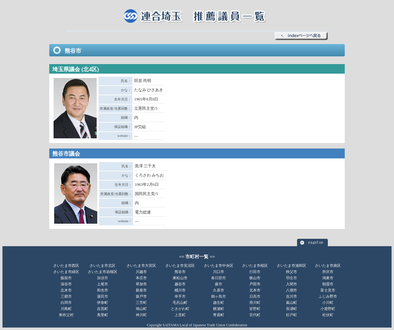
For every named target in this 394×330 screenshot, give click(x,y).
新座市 (141, 290)
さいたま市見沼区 (180, 265)
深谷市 (66, 284)
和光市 (102, 290)
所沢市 (327, 272)
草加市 (141, 284)
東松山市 (180, 278)
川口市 (218, 272)
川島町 (66, 309)
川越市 (141, 272)
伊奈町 (102, 302)
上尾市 (102, 284)
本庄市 (141, 278)
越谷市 (180, 284)
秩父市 (291, 272)
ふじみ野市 (328, 296)
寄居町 (218, 315)
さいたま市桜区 (255, 265)
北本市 (254, 290)
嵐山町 (291, 302)
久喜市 (218, 290)
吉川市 (291, 296)
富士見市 (327, 290)
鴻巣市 (327, 278)
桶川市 (180, 290)
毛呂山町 (180, 302)
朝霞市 (327, 284)
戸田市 (254, 284)
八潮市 (291, 290)
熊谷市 (180, 272)
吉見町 (102, 309)
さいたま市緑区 (66, 272)
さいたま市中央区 (218, 265)
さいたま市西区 (66, 265)
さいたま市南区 (328, 265)
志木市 (66, 290)
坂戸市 (141, 296)
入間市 (291, 284)
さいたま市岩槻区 (102, 272)
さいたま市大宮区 (141, 265)
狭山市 (254, 278)
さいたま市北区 (102, 265)
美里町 (102, 315)
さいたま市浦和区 (291, 265)
